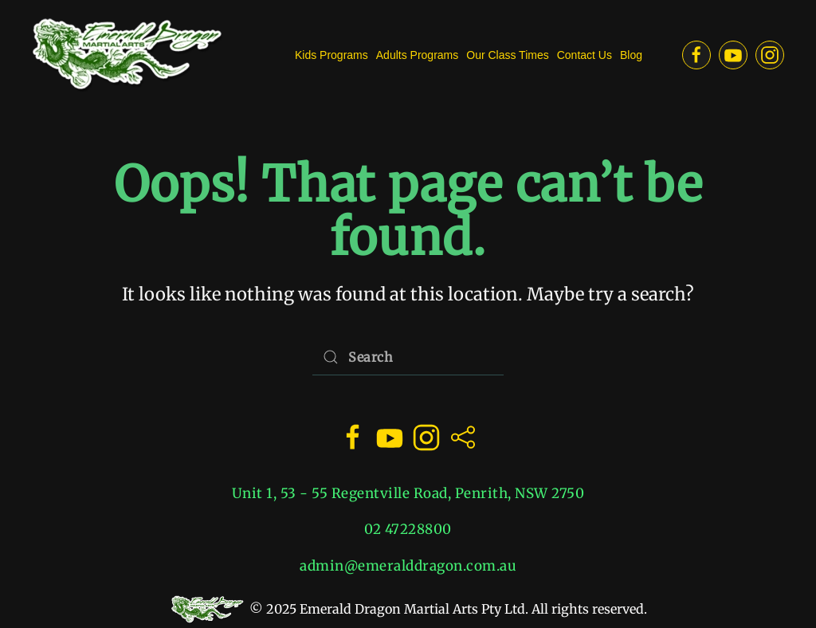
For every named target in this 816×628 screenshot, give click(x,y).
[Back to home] (127, 55)
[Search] (408, 357)
